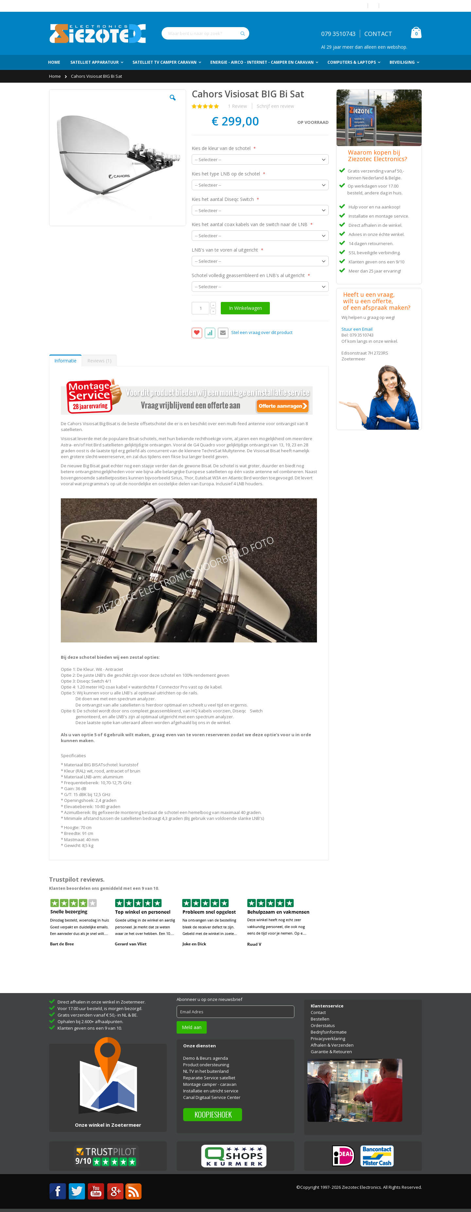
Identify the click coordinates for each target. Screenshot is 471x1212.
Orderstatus (323, 1025)
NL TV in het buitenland (206, 1071)
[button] (173, 103)
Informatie (65, 360)
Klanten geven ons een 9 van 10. (90, 1028)
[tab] (65, 360)
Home (55, 76)
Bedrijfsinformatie (329, 1032)
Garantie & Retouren (331, 1051)
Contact (318, 1012)
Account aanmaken (403, 5)
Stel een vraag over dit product (261, 332)
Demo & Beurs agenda (205, 1058)
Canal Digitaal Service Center (211, 1097)
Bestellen (320, 1019)
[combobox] (205, 33)
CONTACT (378, 34)
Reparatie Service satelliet (209, 1078)
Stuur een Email (357, 329)
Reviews (99, 360)
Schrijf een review (275, 106)
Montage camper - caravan (209, 1084)
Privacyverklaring (328, 1038)
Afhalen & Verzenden (332, 1045)
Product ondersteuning (206, 1065)
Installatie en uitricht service (210, 1091)
